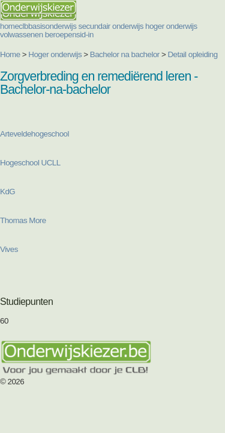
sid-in (85, 34)
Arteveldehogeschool (34, 133)
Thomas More (24, 220)
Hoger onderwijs (55, 54)
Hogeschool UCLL (30, 162)
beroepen (60, 34)
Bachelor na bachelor (125, 54)
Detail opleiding (192, 54)
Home (10, 54)
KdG (7, 191)
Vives (9, 249)
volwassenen (21, 34)
